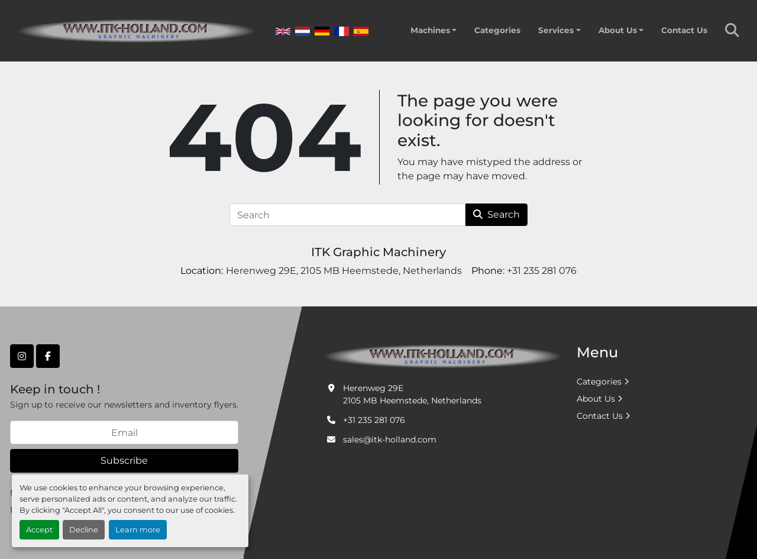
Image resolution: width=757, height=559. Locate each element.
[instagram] (22, 356)
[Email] (124, 432)
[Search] (347, 214)
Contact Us (684, 30)
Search (496, 214)
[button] (433, 30)
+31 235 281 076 (374, 420)
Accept (39, 529)
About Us (618, 30)
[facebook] (48, 356)
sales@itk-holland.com (389, 439)
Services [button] (556, 30)
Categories (497, 30)
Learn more (137, 529)
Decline (83, 529)
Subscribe (124, 460)
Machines (430, 30)
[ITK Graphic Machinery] (442, 355)
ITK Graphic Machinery (378, 252)
